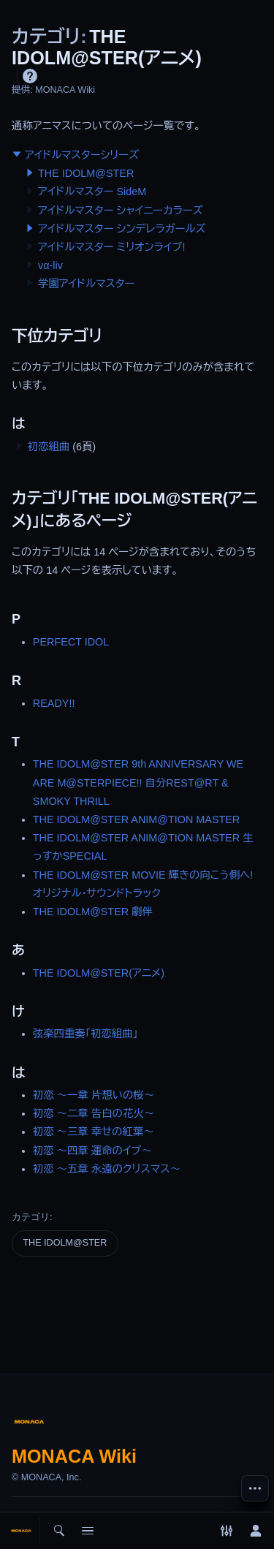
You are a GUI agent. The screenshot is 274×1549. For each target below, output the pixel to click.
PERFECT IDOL (71, 642)
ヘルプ (30, 76)
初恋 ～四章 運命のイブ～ (92, 1150)
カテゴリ (31, 1216)
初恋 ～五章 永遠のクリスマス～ (106, 1169)
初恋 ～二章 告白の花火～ (93, 1113)
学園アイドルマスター (86, 283)
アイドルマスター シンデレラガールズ (122, 229)
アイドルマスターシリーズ (82, 155)
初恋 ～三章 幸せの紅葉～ (93, 1131)
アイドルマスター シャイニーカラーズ (120, 210)
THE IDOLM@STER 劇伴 (93, 911)
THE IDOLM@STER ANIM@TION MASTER (136, 819)
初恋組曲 (49, 446)
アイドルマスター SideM (92, 191)
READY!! (54, 703)
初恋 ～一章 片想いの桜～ (93, 1095)
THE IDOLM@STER (86, 173)
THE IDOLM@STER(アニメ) (98, 973)
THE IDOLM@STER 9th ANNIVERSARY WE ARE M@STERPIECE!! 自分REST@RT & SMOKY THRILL (138, 782)
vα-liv (50, 265)
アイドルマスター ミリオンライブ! (111, 247)
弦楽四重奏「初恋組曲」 (85, 1033)
